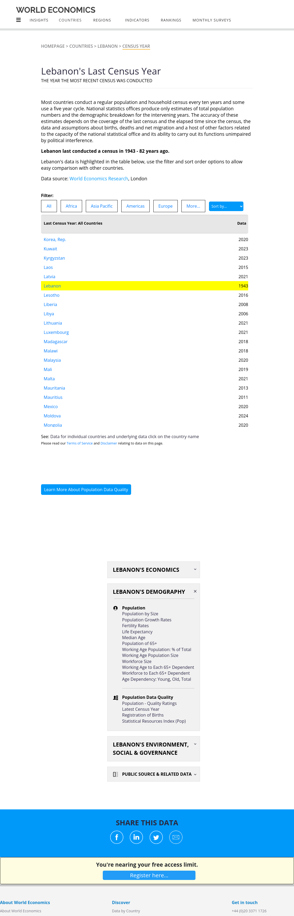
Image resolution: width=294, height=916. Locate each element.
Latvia (49, 277)
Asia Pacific (102, 206)
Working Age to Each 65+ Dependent (158, 667)
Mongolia (53, 425)
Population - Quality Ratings (149, 703)
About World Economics (20, 910)
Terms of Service (80, 443)
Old (175, 679)
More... (193, 206)
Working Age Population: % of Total (156, 649)
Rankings (171, 20)
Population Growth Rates (146, 620)
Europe (165, 206)
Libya (49, 314)
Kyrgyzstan (54, 258)
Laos (48, 267)
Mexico (51, 406)
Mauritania (54, 388)
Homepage (53, 46)
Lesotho (52, 295)
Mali (48, 369)
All (49, 206)
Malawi (51, 351)
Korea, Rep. (55, 239)
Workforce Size (137, 661)
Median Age (133, 637)
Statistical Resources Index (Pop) (154, 721)
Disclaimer (109, 443)
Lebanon (107, 46)
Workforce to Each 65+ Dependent (156, 673)
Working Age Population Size (150, 655)
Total (186, 679)
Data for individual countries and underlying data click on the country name (124, 436)
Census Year (136, 46)
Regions (102, 20)
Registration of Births (143, 715)
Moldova (52, 416)
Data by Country (126, 910)
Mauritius (53, 397)
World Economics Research (99, 178)
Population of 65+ (139, 643)
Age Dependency (138, 679)
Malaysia (52, 360)
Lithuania (53, 323)
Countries (81, 46)
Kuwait (50, 249)
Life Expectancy (137, 632)
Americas (135, 206)
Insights (39, 20)
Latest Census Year (140, 709)
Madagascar (56, 341)
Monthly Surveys (212, 20)
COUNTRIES (70, 20)
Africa (71, 206)
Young (164, 679)
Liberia (50, 304)
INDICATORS (137, 20)
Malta (49, 379)
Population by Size (140, 614)
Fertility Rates (135, 626)
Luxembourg (56, 332)
